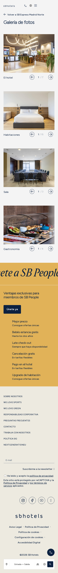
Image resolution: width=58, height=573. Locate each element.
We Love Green (12, 408)
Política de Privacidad (15, 483)
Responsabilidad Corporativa (21, 414)
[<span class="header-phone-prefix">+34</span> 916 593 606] (42, 5)
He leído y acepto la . (30, 475)
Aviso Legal (15, 526)
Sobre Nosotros (13, 396)
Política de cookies (28, 532)
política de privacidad (41, 475)
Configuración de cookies (29, 537)
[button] (50, 564)
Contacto (10, 427)
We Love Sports (13, 402)
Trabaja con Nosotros (17, 433)
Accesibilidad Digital (29, 542)
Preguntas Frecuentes (17, 421)
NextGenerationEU (15, 445)
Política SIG (10, 439)
